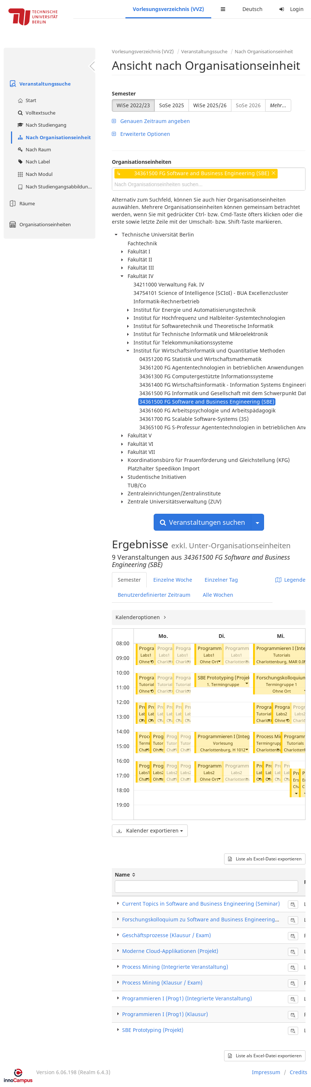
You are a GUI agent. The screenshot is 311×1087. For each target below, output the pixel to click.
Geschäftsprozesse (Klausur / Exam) (166, 935)
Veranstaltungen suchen (202, 522)
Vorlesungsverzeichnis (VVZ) (168, 9)
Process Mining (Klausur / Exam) (162, 982)
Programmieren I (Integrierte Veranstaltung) (247, 736)
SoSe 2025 (171, 105)
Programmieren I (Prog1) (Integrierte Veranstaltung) (187, 998)
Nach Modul (34, 174)
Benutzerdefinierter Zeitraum (154, 594)
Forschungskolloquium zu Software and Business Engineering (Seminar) (211, 919)
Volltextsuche (35, 112)
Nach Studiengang (41, 125)
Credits (298, 1072)
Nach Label (33, 161)
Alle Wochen (218, 594)
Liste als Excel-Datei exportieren (264, 859)
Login (290, 9)
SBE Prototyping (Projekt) (226, 678)
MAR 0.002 (298, 661)
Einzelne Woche (172, 579)
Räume (21, 203)
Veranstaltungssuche (39, 83)
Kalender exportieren (150, 830)
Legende (290, 579)
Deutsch (252, 9)
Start (26, 100)
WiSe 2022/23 (133, 105)
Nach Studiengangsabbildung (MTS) (55, 186)
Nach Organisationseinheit (53, 137)
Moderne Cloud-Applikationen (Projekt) (170, 950)
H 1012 (239, 749)
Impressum (266, 1072)
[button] (151, 661)
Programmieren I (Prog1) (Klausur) (165, 1014)
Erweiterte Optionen (141, 133)
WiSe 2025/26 (210, 105)
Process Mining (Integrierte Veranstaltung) (175, 966)
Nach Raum (33, 149)
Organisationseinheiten (39, 224)
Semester (124, 93)
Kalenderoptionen (138, 617)
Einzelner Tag (221, 579)
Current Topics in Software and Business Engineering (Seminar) (201, 903)
